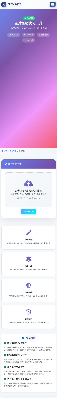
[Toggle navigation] (53, 4)
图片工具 (13, 151)
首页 (4, 151)
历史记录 (28, 211)
